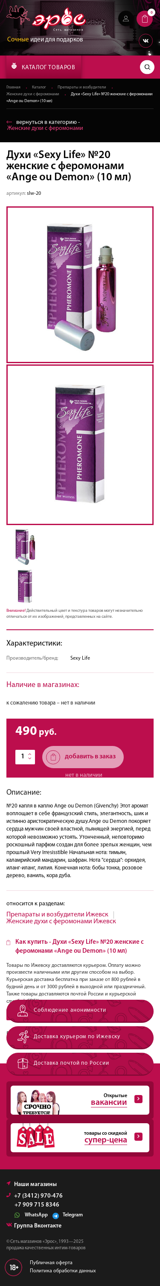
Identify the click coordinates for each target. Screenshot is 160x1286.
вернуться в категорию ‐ (44, 125)
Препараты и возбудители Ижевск (57, 914)
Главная (13, 87)
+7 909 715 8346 (37, 1205)
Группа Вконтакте (33, 1226)
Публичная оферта (51, 1262)
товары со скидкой (77, 1138)
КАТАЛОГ (43, 66)
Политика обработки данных (63, 1271)
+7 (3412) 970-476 (34, 1196)
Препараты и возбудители (82, 87)
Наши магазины (31, 1184)
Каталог (39, 87)
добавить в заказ (81, 757)
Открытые (77, 1100)
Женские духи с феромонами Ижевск (61, 921)
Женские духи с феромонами (32, 94)
